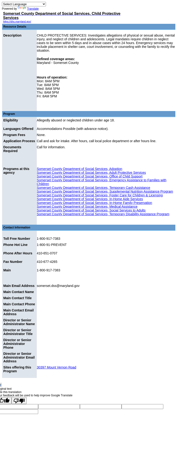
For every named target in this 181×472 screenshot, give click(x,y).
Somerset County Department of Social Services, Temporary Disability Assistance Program (103, 214)
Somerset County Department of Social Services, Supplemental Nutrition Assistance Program (105, 191)
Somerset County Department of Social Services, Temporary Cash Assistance (93, 188)
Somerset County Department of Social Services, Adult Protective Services (91, 172)
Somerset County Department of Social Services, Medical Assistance (87, 206)
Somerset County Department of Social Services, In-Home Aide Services (90, 199)
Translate (28, 8)
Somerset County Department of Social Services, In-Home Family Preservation (94, 203)
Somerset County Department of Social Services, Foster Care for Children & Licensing (100, 195)
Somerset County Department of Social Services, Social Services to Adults (91, 210)
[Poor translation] (19, 400)
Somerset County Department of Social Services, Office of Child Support (90, 176)
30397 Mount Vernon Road (56, 367)
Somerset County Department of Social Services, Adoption (79, 169)
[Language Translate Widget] (24, 4)
